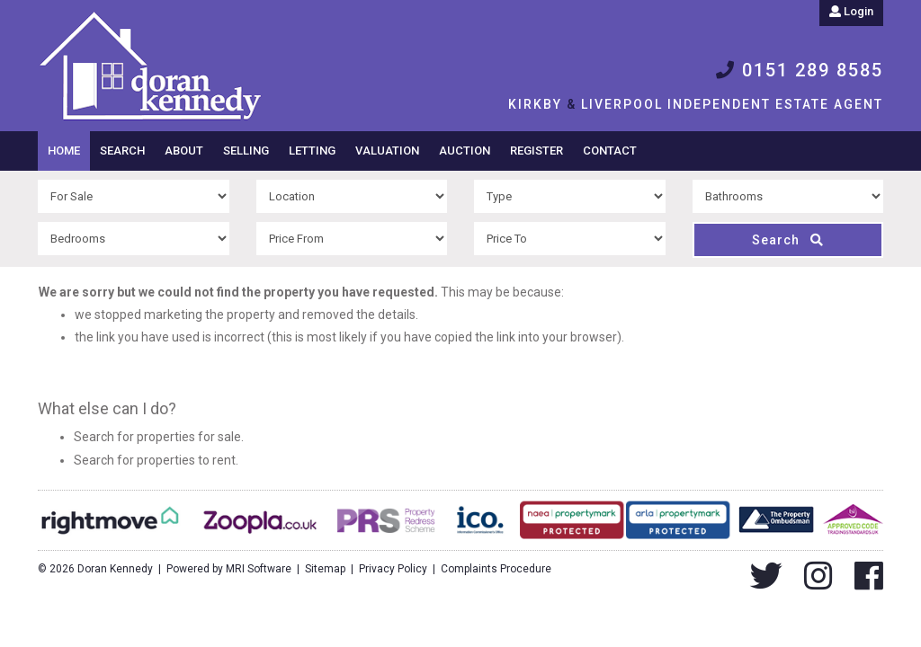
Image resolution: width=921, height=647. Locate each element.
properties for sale (189, 437)
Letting (312, 150)
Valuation (387, 150)
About (184, 150)
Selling (246, 150)
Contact (610, 150)
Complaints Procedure (496, 569)
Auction (464, 150)
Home (64, 150)
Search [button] (122, 150)
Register (536, 150)
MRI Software (258, 569)
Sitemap (325, 569)
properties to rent (186, 460)
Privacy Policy (393, 569)
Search (788, 240)
